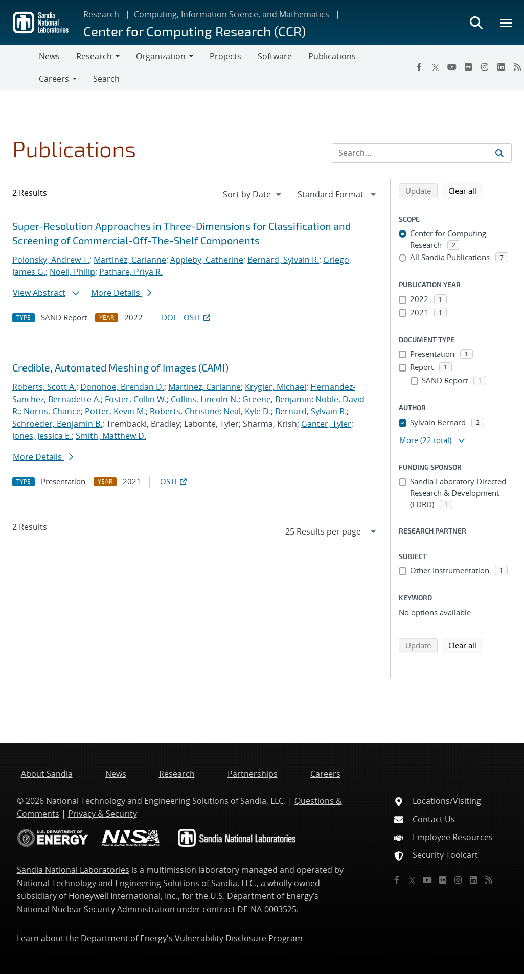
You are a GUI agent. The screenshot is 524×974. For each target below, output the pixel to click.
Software (275, 56)
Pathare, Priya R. (131, 271)
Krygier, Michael (275, 386)
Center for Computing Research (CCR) (194, 31)
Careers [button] (54, 78)
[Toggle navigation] (19, 67)
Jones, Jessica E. (42, 436)
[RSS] (488, 880)
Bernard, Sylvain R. (283, 259)
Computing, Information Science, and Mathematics (231, 14)
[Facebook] (419, 67)
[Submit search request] (499, 153)
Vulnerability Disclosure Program (239, 938)
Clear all (465, 190)
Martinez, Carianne (130, 259)
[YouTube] (452, 67)
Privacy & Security (102, 813)
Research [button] (94, 56)
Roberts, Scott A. (44, 386)
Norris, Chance (52, 411)
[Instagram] (484, 67)
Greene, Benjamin (276, 399)
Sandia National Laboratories (73, 869)
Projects (225, 56)
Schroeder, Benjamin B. (57, 423)
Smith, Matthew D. (111, 436)
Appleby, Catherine (206, 259)
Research (101, 14)
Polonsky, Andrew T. (50, 259)
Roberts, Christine (184, 411)
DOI (168, 317)
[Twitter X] (435, 67)
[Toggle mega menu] (506, 22)
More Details (121, 292)
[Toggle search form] (476, 22)
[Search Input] (422, 153)
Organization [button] (161, 56)
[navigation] (253, 194)
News (49, 56)
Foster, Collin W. (136, 399)
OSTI (198, 317)
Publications (332, 56)
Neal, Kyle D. (247, 411)
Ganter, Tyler (326, 423)
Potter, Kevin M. (115, 411)
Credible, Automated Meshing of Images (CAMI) (120, 367)
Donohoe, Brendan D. (122, 386)
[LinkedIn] (501, 67)
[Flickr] (468, 67)
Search (106, 78)
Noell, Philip (72, 271)
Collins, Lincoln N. (204, 399)
